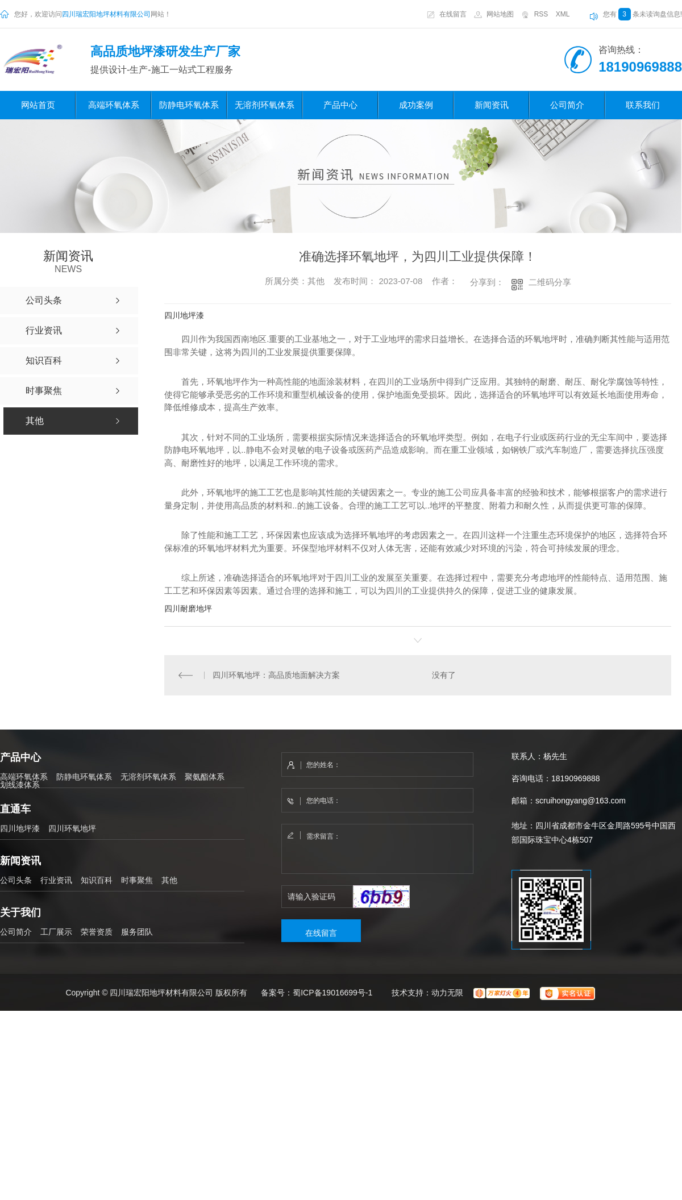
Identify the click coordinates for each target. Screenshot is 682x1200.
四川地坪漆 (184, 315)
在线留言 (453, 14)
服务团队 (137, 932)
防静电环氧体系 (189, 105)
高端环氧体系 (113, 105)
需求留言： (378, 849)
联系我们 (643, 105)
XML (563, 14)
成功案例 (416, 105)
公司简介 (567, 105)
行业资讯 (56, 880)
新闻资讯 (492, 105)
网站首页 (38, 105)
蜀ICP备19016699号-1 (332, 992)
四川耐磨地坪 (188, 608)
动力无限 (447, 992)
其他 (169, 880)
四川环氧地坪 (72, 828)
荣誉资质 (97, 932)
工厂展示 (56, 932)
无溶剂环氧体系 (264, 105)
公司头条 (16, 880)
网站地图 (500, 14)
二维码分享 (550, 282)
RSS (541, 14)
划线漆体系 (20, 785)
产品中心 (340, 105)
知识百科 (97, 880)
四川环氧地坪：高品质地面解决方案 (276, 675)
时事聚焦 (137, 880)
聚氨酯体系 (204, 777)
